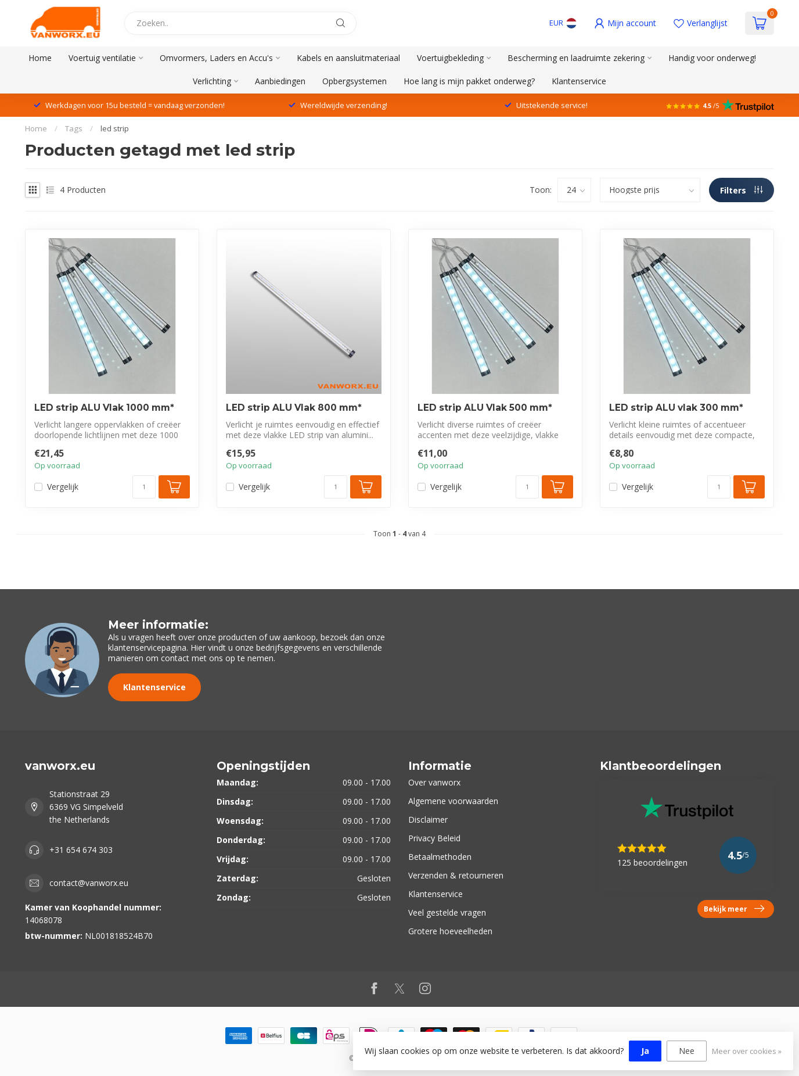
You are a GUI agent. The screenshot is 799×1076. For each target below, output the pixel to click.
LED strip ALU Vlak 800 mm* (294, 408)
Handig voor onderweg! (712, 57)
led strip (114, 128)
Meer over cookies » (747, 1051)
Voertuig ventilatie (102, 57)
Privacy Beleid (434, 838)
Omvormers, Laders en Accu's (216, 57)
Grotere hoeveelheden (450, 931)
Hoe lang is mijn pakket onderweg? (469, 81)
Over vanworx (434, 782)
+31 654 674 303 (81, 849)
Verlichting (212, 81)
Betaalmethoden (440, 856)
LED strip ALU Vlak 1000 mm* (104, 408)
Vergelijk (62, 486)
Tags (73, 128)
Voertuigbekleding (450, 57)
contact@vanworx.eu (88, 882)
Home (40, 57)
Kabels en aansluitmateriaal (348, 57)
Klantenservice (579, 81)
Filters (741, 190)
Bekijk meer (734, 908)
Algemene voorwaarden (453, 800)
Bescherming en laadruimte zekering (576, 57)
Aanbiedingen (280, 81)
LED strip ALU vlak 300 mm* (676, 408)
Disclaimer (428, 819)
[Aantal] (144, 486)
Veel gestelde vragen (447, 912)
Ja (645, 1050)
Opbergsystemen (354, 81)
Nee (686, 1050)
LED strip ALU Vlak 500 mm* (485, 408)
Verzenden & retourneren (455, 875)
